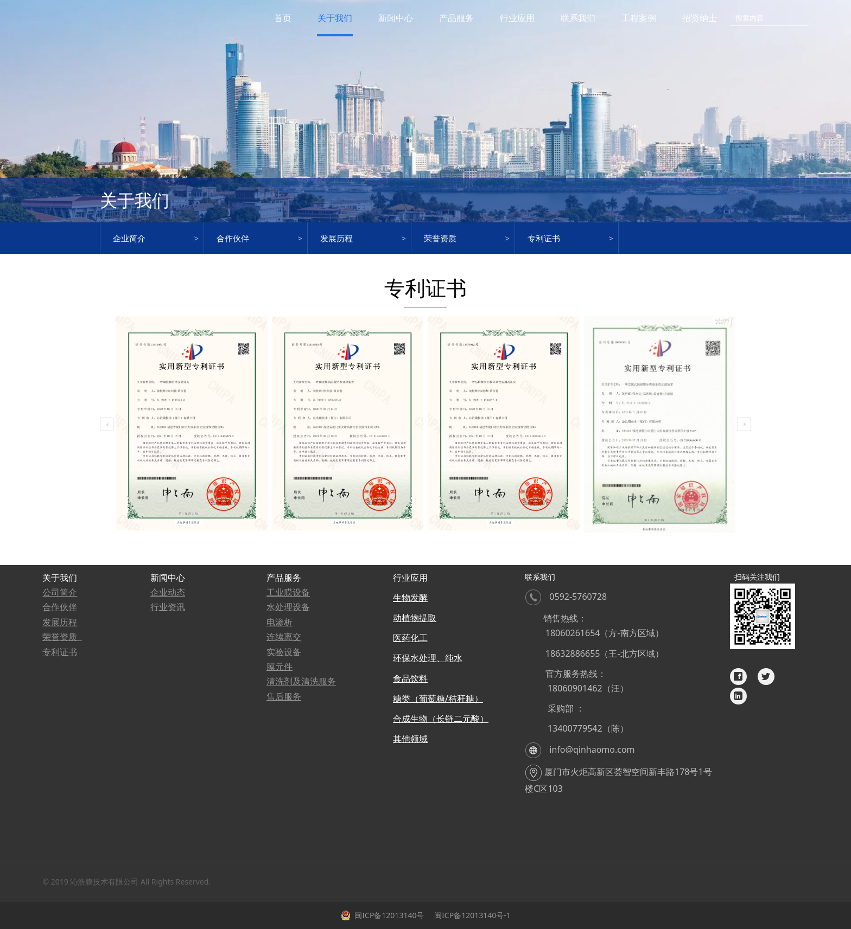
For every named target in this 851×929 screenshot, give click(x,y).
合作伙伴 (233, 238)
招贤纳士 (699, 18)
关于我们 (334, 18)
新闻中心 (395, 18)
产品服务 (456, 18)
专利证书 (544, 238)
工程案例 (638, 18)
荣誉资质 (440, 238)
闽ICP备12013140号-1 (471, 915)
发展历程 (336, 238)
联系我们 (578, 18)
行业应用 (517, 18)
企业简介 (129, 238)
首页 (282, 18)
